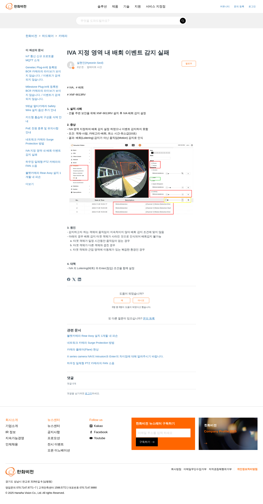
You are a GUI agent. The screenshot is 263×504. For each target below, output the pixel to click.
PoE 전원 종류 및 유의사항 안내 (42, 130)
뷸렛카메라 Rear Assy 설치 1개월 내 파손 (43, 175)
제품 (115, 6)
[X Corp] (74, 279)
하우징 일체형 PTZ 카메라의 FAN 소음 (43, 163)
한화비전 (31, 35)
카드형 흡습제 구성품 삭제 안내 (44, 119)
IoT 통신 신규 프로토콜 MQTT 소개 (40, 58)
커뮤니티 (225, 6)
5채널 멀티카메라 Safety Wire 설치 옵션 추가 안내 (41, 108)
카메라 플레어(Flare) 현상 (83, 349)
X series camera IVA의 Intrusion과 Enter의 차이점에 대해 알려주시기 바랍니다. (115, 356)
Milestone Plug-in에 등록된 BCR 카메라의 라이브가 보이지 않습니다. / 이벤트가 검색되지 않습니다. (43, 93)
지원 (138, 6)
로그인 (88, 393)
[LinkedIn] (79, 279)
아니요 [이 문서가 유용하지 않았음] (141, 300)
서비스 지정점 (155, 6)
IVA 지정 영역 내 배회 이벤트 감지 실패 (43, 152)
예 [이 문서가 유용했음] (122, 300)
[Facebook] (68, 279)
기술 (126, 6)
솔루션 (102, 6)
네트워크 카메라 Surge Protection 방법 (40, 141)
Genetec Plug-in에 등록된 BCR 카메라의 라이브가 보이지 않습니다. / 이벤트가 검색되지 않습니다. (43, 73)
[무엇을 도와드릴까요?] (131, 21)
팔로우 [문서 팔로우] (189, 63)
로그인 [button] (252, 6)
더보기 (30, 184)
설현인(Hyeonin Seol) (90, 62)
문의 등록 (239, 6)
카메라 (63, 35)
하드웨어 (48, 35)
